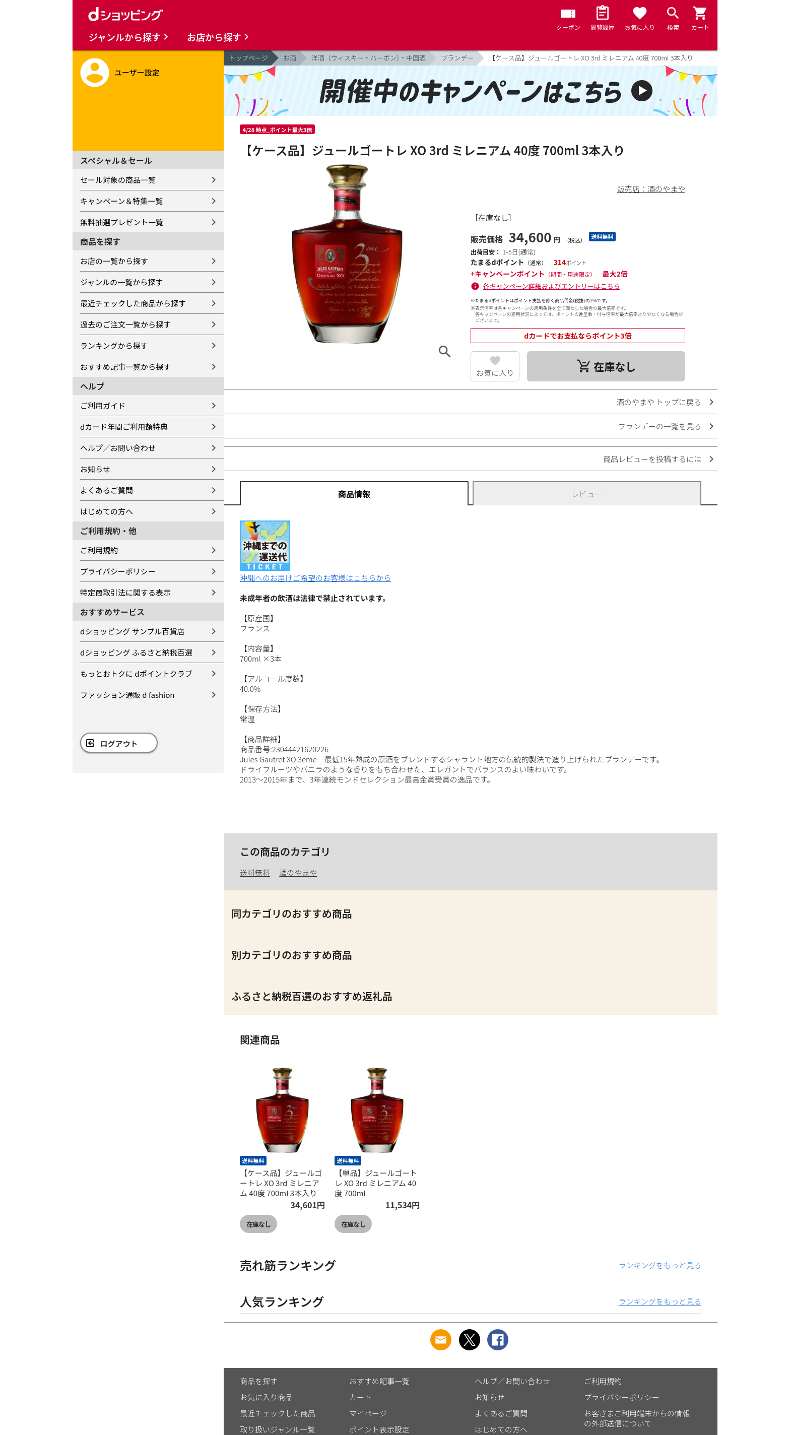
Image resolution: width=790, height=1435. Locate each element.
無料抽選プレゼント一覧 (121, 222)
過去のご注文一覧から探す (125, 324)
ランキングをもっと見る (659, 1265)
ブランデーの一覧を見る (659, 426)
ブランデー (457, 57)
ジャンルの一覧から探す (121, 282)
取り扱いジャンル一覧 (277, 1429)
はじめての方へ (106, 511)
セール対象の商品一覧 (118, 179)
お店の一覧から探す (114, 260)
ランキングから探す (114, 345)
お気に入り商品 (266, 1397)
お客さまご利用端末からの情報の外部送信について (637, 1418)
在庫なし (258, 1224)
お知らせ (95, 469)
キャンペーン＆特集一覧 (121, 200)
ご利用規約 (99, 550)
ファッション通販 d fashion (127, 694)
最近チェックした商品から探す (133, 303)
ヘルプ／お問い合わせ (118, 447)
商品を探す (259, 1381)
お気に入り (495, 372)
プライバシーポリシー (118, 571)
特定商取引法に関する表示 (125, 592)
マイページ (368, 1413)
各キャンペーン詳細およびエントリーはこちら (551, 286)
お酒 (289, 57)
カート (360, 1397)
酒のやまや (298, 872)
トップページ (248, 57)
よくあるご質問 (106, 490)
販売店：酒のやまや (651, 188)
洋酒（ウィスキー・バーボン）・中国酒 (368, 57)
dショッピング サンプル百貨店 (132, 631)
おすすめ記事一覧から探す (125, 366)
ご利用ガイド (102, 405)
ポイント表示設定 (379, 1429)
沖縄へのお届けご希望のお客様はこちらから (315, 572)
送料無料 (255, 872)
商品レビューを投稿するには (652, 459)
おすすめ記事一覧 (379, 1381)
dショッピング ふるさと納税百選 (136, 652)
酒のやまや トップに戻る (659, 402)
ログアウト (119, 743)
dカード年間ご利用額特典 (124, 426)
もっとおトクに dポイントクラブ (136, 673)
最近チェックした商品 (277, 1413)
